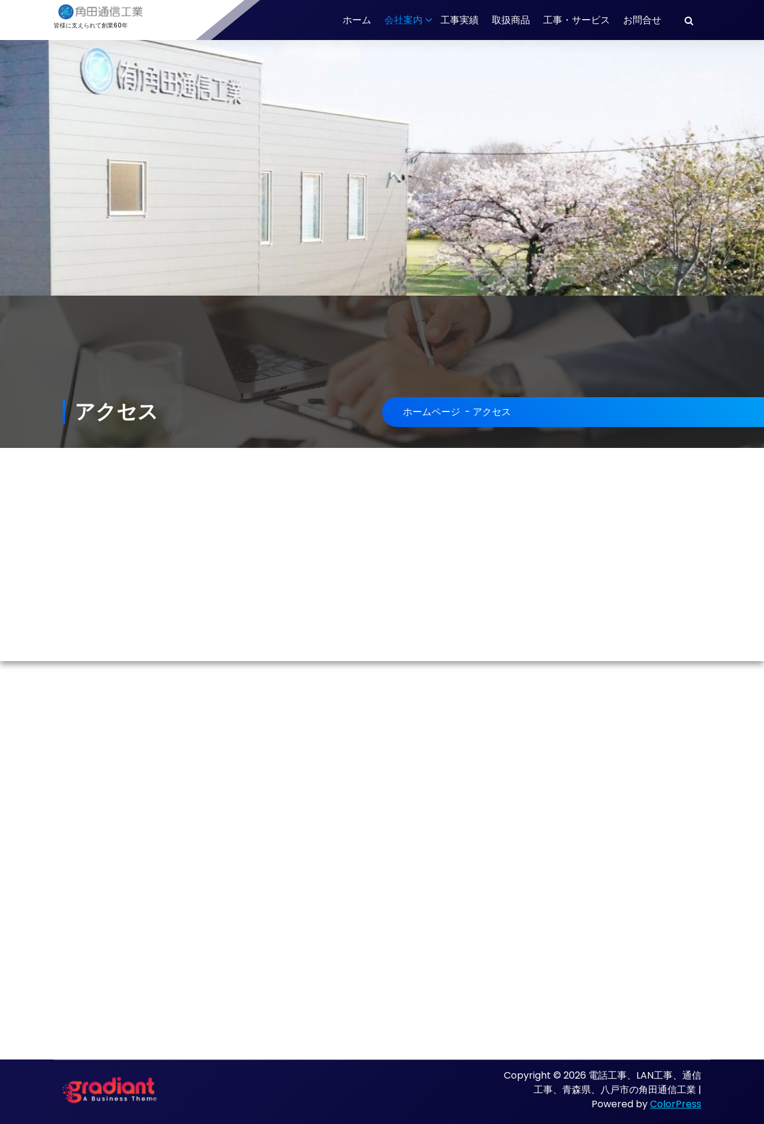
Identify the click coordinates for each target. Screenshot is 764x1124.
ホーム (357, 20)
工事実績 (459, 20)
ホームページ (431, 412)
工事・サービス (576, 20)
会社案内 (403, 20)
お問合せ (642, 20)
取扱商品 (511, 20)
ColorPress (675, 1104)
